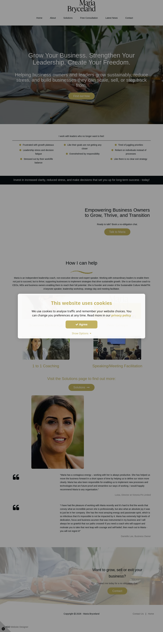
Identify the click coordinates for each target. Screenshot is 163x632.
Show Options (81, 333)
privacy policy (121, 315)
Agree (81, 324)
